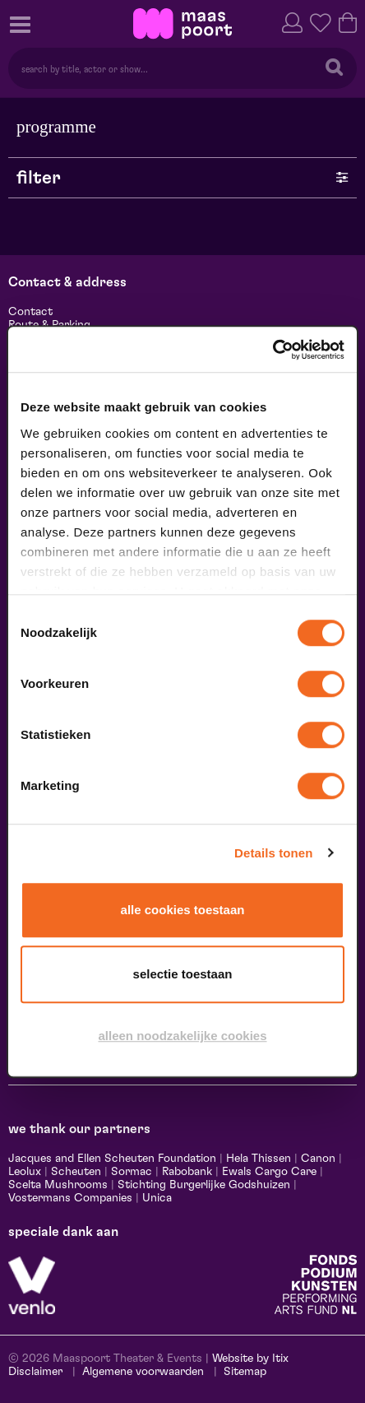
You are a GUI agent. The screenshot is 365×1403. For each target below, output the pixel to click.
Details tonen (273, 853)
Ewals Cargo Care (269, 1172)
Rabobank (187, 1172)
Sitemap (245, 1371)
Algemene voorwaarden (143, 1371)
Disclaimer (35, 1371)
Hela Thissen (258, 1158)
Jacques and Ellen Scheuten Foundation (112, 1158)
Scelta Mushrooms (58, 1185)
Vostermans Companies (70, 1198)
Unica (157, 1198)
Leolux (24, 1172)
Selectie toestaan (183, 974)
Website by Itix (250, 1358)
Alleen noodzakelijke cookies (182, 1036)
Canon (318, 1158)
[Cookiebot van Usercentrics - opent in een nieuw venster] (272, 349)
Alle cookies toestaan (183, 910)
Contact (30, 312)
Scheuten (76, 1172)
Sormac (131, 1172)
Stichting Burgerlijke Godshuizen (204, 1185)
